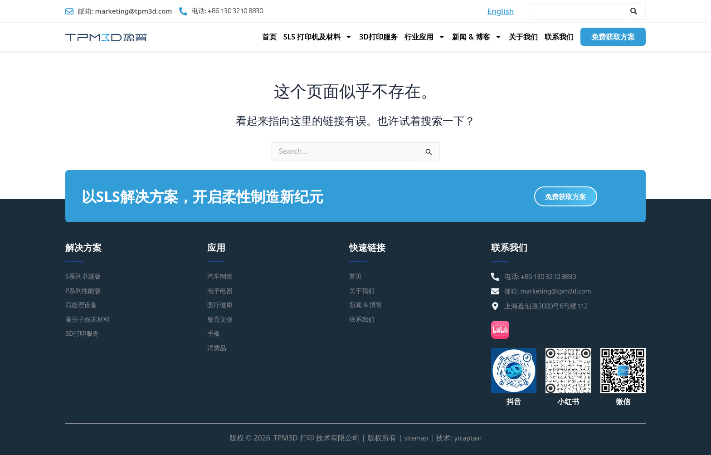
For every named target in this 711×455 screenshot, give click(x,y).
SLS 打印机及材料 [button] (318, 37)
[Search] (637, 11)
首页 (269, 37)
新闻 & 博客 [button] (477, 37)
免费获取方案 (613, 37)
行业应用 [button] (424, 37)
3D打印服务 (378, 37)
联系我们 (559, 37)
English (500, 11)
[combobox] (578, 11)
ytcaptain (469, 438)
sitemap (414, 438)
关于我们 (523, 37)
